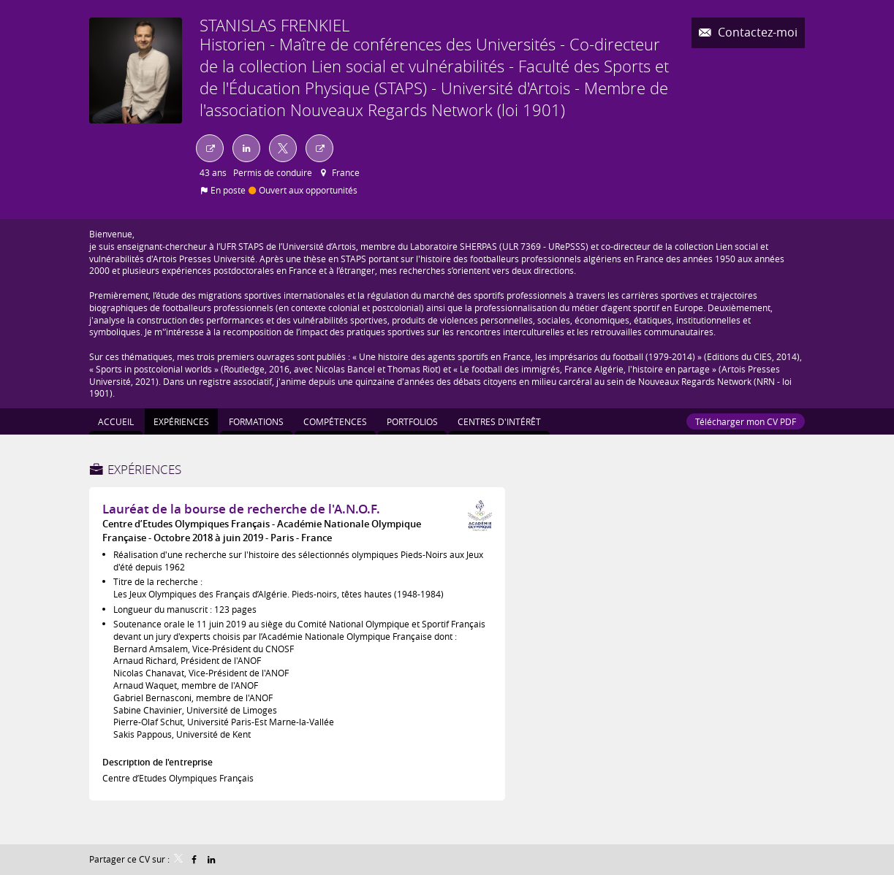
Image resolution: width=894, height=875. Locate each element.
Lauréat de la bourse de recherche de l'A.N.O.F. (241, 508)
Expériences (144, 469)
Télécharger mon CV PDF (745, 421)
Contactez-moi (756, 32)
